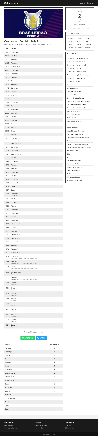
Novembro (78, 47)
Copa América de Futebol (75, 91)
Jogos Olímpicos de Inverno (76, 131)
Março (88, 38)
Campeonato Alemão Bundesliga (77, 58)
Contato (90, 3)
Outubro (70, 47)
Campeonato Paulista (73, 85)
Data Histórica (71, 118)
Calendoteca (11, 3)
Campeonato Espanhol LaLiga (76, 71)
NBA (68, 154)
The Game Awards (72, 174)
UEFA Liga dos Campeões (75, 180)
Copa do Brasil (71, 95)
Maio (78, 41)
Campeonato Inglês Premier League (78, 75)
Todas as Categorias (41, 425)
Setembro (88, 44)
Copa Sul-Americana (73, 111)
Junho (88, 41)
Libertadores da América (75, 134)
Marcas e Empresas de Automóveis (78, 141)
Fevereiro (79, 38)
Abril (70, 41)
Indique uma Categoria (11, 428)
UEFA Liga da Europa (73, 177)
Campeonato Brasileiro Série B (76, 65)
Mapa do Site (39, 428)
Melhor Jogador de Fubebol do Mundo (79, 147)
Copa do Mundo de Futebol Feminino (78, 101)
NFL (68, 157)
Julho (70, 44)
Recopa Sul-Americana (74, 167)
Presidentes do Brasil (73, 164)
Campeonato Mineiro (73, 81)
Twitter (41, 337)
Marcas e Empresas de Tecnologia (77, 144)
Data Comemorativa (73, 114)
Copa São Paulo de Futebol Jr (76, 108)
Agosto (79, 44)
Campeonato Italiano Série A (76, 78)
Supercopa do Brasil (73, 170)
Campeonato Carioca (74, 68)
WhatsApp (28, 337)
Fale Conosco (8, 425)
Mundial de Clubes (72, 150)
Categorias (81, 3)
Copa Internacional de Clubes (76, 104)
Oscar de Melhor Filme (74, 160)
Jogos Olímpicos (72, 127)
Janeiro (70, 38)
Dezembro (88, 47)
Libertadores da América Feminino (78, 137)
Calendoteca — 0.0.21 (49, 434)
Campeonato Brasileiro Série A (76, 62)
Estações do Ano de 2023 (75, 121)
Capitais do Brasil (72, 88)
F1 (67, 124)
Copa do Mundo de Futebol (75, 98)
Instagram (69, 428)
